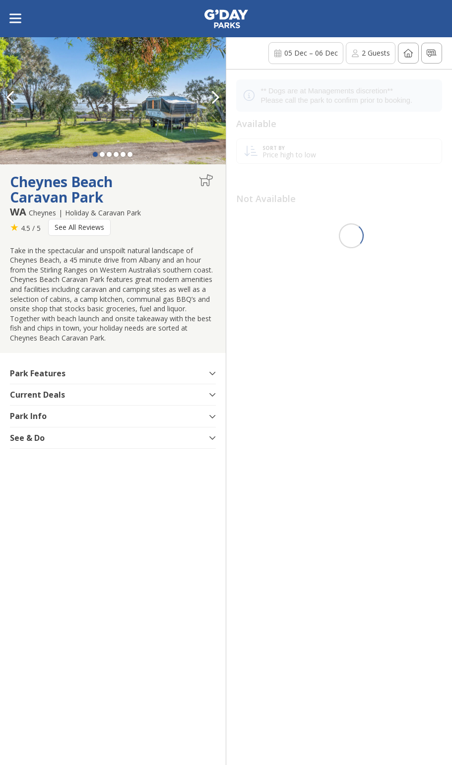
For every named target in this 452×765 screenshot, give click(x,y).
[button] (216, 97)
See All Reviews (79, 227)
